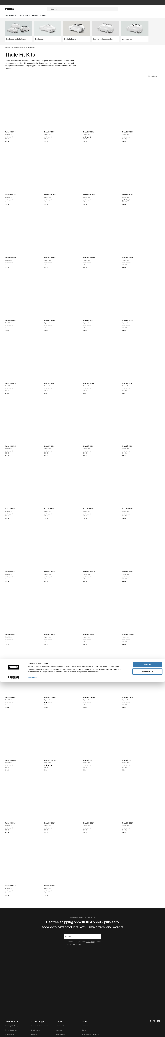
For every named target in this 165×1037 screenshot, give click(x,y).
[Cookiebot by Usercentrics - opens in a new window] (13, 1032)
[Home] (26, 9)
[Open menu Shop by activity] (25, 15)
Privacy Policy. (90, 942)
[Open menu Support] (44, 15)
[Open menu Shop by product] (12, 15)
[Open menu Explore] (36, 15)
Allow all (147, 1020)
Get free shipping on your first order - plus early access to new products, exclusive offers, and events (82, 924)
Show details (32, 1033)
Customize (147, 1027)
